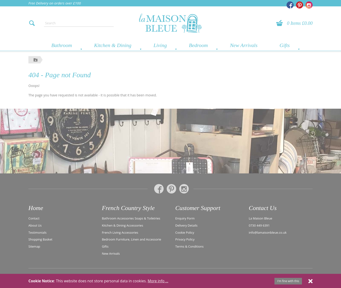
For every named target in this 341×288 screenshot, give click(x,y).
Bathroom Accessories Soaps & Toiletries (131, 218)
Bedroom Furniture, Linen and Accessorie (131, 239)
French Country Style (128, 208)
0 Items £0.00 (300, 23)
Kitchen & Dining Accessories (122, 225)
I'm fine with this (288, 281)
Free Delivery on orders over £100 (54, 3)
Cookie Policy (184, 232)
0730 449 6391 (259, 225)
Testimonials (37, 232)
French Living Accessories (120, 232)
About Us (35, 225)
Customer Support (197, 208)
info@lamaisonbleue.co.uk (268, 232)
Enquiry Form (185, 218)
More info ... (158, 281)
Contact (34, 218)
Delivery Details (186, 225)
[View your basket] (281, 23)
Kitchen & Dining (112, 45)
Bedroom (198, 45)
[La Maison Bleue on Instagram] (309, 5)
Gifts (285, 45)
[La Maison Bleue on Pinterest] (299, 5)
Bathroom (61, 45)
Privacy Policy (184, 239)
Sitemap (34, 246)
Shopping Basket (40, 239)
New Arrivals (243, 45)
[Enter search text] (79, 23)
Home (35, 208)
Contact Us (263, 208)
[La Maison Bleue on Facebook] (290, 5)
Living (160, 45)
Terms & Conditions (189, 246)
